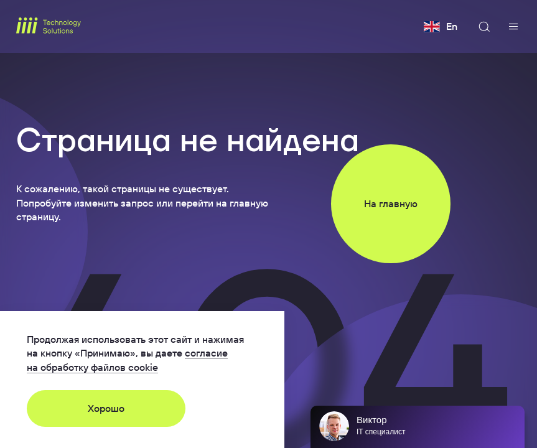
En (440, 27)
